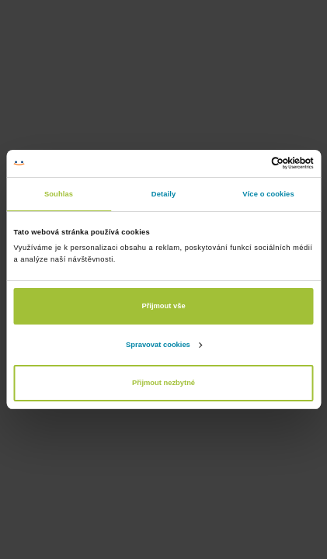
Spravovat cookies (164, 345)
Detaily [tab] (163, 194)
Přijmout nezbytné (163, 383)
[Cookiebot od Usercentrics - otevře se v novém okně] (246, 163)
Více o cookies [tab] (268, 194)
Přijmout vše (163, 306)
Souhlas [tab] (58, 194)
